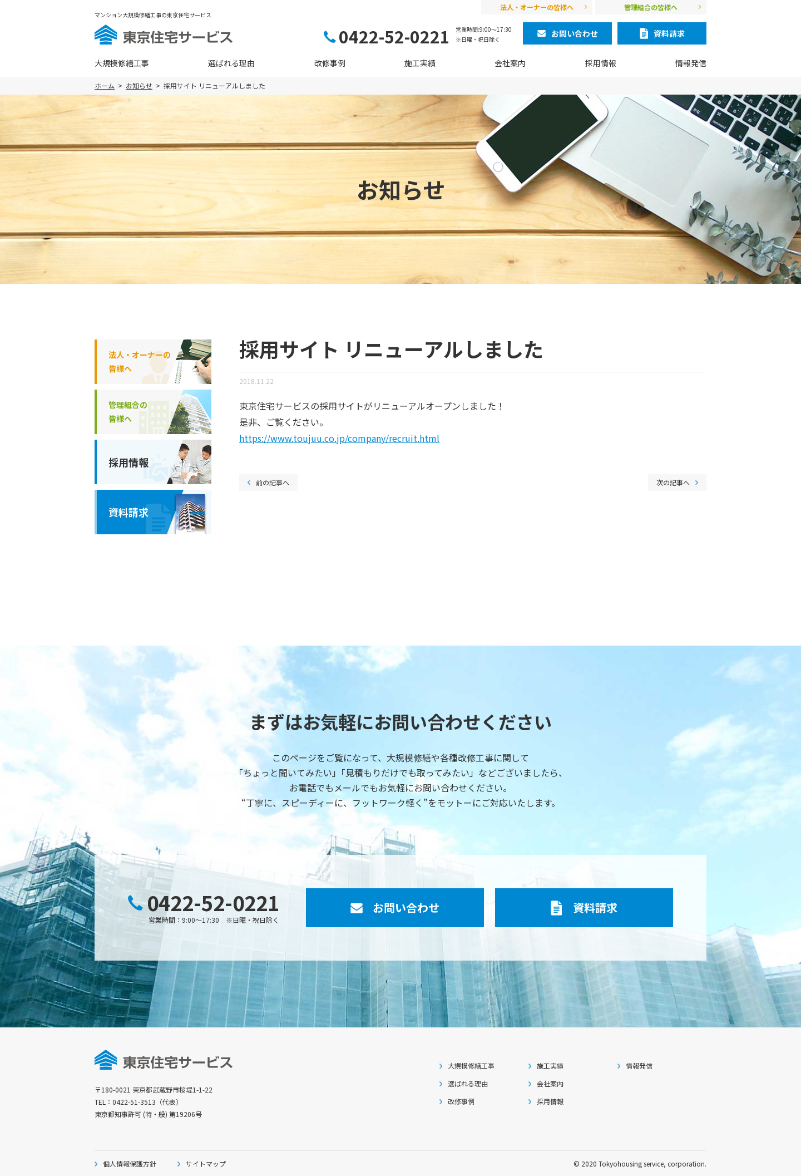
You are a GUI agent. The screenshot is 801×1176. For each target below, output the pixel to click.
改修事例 (329, 62)
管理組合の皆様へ (651, 7)
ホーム (105, 85)
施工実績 (420, 62)
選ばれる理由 (231, 62)
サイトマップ (206, 1163)
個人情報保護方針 (129, 1163)
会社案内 (510, 62)
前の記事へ (272, 482)
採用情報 (600, 62)
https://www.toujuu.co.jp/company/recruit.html (339, 438)
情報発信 (690, 62)
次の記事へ (673, 482)
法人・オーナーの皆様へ (536, 7)
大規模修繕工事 (122, 62)
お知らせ (139, 85)
